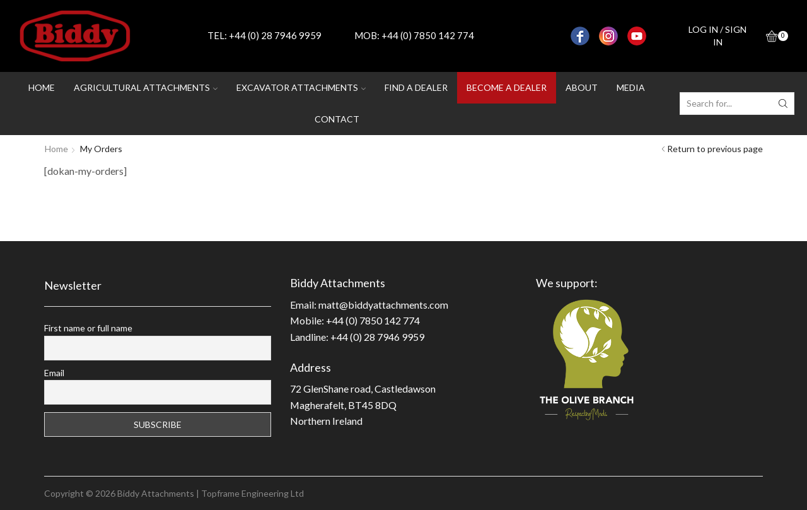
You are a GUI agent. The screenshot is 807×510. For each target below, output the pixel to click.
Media (631, 87)
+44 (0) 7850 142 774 (427, 35)
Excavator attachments (301, 87)
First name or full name (88, 328)
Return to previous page (715, 148)
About (582, 87)
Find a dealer (416, 87)
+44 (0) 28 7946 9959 (275, 35)
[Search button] (783, 103)
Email (54, 372)
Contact (337, 119)
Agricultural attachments (146, 87)
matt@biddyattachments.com (383, 305)
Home (41, 87)
